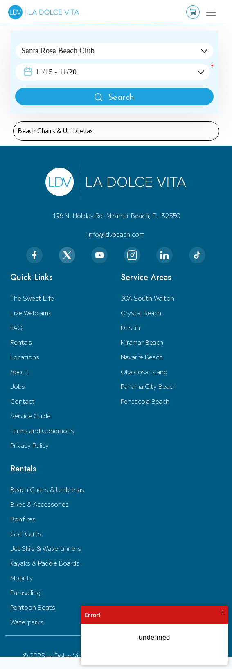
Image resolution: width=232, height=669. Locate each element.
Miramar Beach (142, 342)
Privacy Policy (29, 445)
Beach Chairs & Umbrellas (47, 489)
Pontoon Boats (32, 607)
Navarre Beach (142, 356)
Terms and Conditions (42, 430)
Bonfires (23, 518)
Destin (130, 327)
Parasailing (25, 592)
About (19, 371)
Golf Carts (25, 533)
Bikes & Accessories (39, 504)
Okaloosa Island (144, 371)
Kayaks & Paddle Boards (44, 563)
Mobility (21, 577)
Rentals (21, 342)
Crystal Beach (141, 312)
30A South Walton (147, 298)
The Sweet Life (32, 298)
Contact (22, 401)
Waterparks (27, 621)
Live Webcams (31, 312)
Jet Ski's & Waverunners (45, 548)
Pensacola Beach (145, 401)
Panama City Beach (148, 386)
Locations (24, 356)
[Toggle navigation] (209, 12)
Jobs (17, 386)
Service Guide (30, 415)
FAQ (16, 327)
